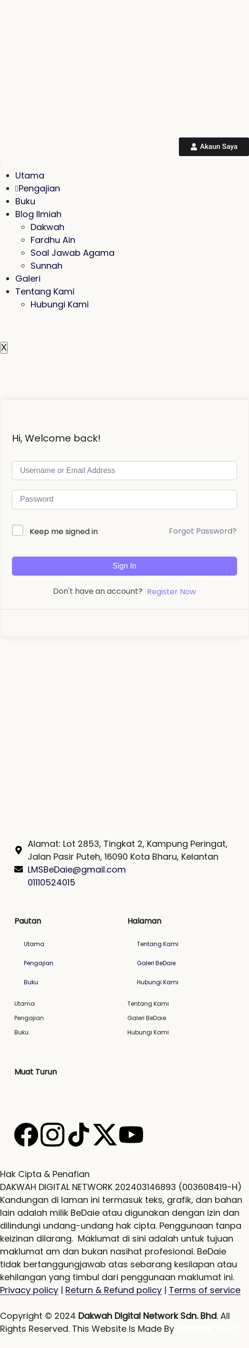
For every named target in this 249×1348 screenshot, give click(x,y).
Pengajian (37, 188)
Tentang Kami (44, 291)
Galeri (28, 278)
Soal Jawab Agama (72, 253)
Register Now (171, 591)
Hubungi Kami (60, 304)
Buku (25, 201)
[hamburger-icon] (1, 166)
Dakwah (47, 227)
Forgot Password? (203, 531)
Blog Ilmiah (38, 214)
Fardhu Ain (53, 240)
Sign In (124, 566)
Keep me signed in (64, 531)
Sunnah (46, 266)
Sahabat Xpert (207, 1329)
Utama (29, 175)
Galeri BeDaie (156, 963)
